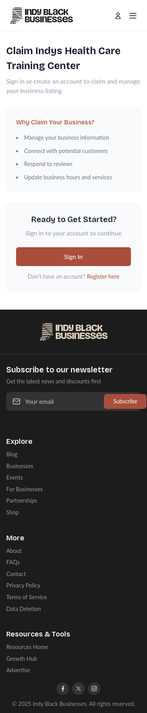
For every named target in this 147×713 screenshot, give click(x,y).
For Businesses (24, 489)
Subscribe (125, 401)
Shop (12, 512)
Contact (16, 574)
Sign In (73, 256)
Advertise (18, 670)
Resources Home (27, 647)
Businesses (19, 466)
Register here (103, 276)
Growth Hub (21, 658)
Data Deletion (23, 608)
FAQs (13, 562)
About (14, 550)
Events (14, 477)
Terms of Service (26, 597)
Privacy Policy (23, 585)
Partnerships (21, 500)
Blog (11, 454)
